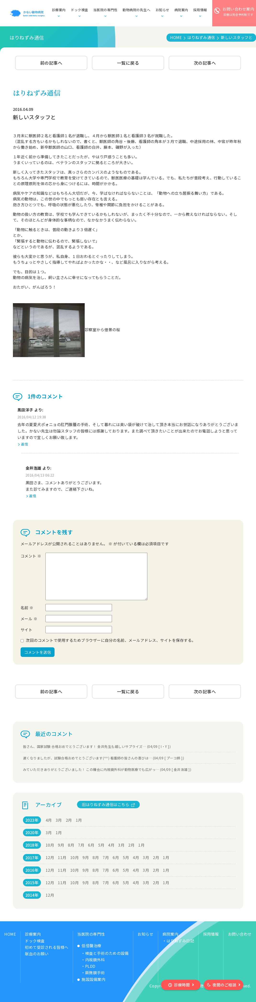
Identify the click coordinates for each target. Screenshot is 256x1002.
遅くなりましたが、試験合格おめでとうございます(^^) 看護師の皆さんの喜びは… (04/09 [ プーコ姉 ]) (103, 758)
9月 (61, 845)
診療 (59, 10)
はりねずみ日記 (180, 941)
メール (29, 618)
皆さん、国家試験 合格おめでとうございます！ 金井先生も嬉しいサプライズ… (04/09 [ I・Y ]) (97, 746)
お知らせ (162, 9)
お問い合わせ (240, 934)
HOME (10, 934)
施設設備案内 (93, 979)
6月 (91, 845)
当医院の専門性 (91, 934)
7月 (81, 845)
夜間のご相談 (224, 985)
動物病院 (136, 10)
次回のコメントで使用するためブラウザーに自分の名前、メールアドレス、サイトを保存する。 (111, 640)
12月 (50, 857)
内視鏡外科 (95, 959)
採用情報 (211, 934)
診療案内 (33, 934)
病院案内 (170, 934)
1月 (79, 820)
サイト (27, 629)
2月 (69, 820)
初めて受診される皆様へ (46, 947)
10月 (50, 845)
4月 (49, 820)
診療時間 (182, 985)
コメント (31, 556)
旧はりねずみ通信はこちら (105, 804)
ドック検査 (79, 9)
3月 (59, 820)
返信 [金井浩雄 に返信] (32, 495)
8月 (71, 845)
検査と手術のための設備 (107, 953)
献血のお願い (37, 953)
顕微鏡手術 (95, 972)
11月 (62, 857)
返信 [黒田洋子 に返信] (24, 444)
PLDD (90, 966)
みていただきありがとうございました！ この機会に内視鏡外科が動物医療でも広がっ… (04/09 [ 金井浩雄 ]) (107, 769)
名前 (27, 607)
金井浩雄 (33, 468)
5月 (101, 845)
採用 (200, 10)
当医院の (105, 10)
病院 (181, 10)
